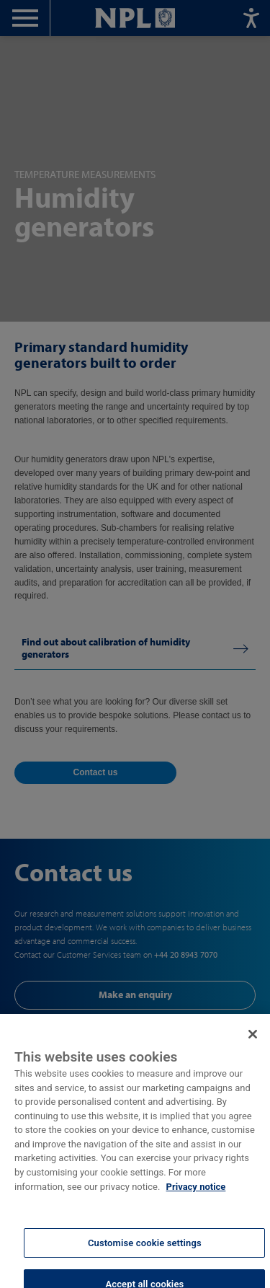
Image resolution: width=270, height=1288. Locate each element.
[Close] (253, 1043)
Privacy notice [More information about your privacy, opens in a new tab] (196, 1195)
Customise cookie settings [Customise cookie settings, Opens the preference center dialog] (145, 1251)
